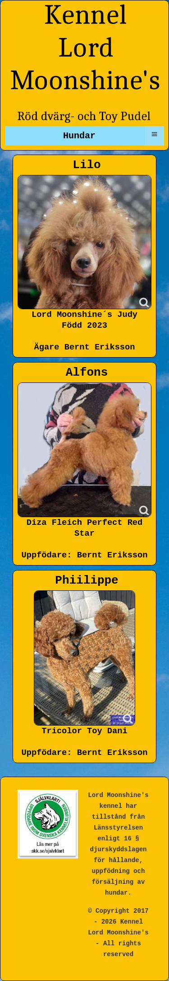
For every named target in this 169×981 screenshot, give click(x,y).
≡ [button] (154, 134)
